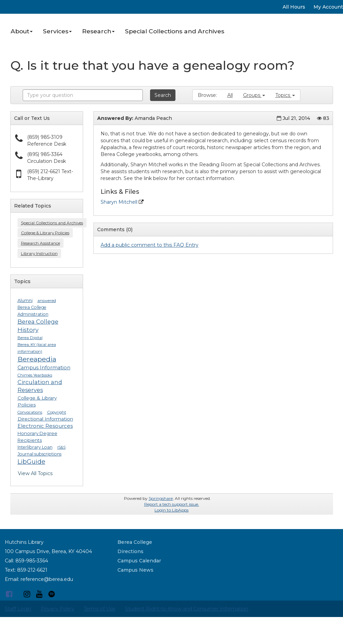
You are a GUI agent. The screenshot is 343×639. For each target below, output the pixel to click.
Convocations (30, 412)
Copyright (56, 412)
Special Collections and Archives (174, 31)
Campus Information (44, 368)
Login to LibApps (171, 510)
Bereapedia (37, 359)
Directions (130, 551)
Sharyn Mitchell (122, 202)
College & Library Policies (45, 232)
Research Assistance (40, 243)
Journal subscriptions (39, 454)
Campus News (135, 570)
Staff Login (18, 609)
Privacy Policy (57, 609)
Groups (254, 95)
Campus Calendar (139, 561)
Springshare (161, 498)
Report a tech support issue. (171, 504)
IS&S (61, 447)
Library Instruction (39, 253)
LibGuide (31, 461)
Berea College (134, 542)
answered (46, 300)
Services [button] (57, 31)
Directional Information (45, 419)
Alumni (25, 300)
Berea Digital (30, 337)
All (230, 95)
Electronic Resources (45, 426)
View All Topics (35, 473)
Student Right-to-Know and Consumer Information (186, 609)
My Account (328, 7)
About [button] (22, 31)
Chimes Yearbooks (35, 375)
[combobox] (83, 95)
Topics (285, 95)
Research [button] (98, 31)
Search (163, 95)
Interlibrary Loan (35, 447)
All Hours (294, 7)
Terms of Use (99, 609)
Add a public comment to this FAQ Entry (149, 245)
